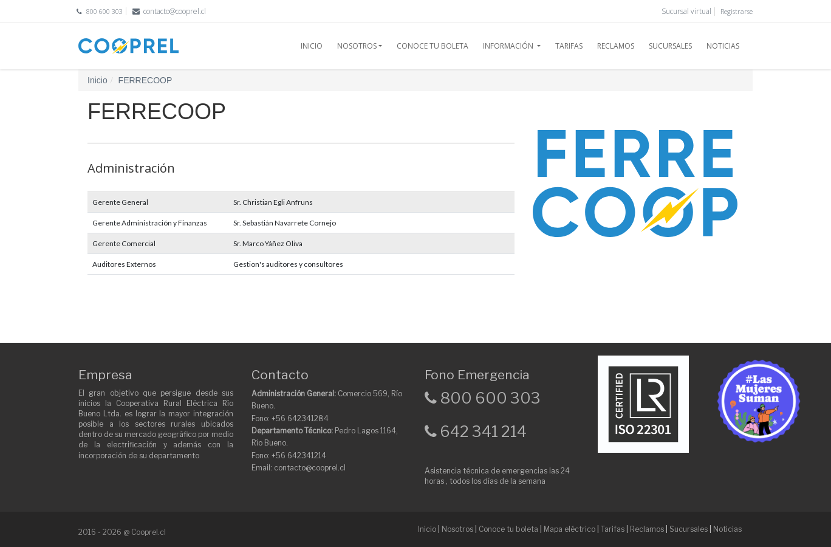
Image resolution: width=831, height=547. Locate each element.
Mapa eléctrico (569, 529)
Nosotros (457, 529)
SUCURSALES (670, 46)
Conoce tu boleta (508, 529)
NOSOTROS (357, 46)
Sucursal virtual (686, 11)
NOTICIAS (722, 46)
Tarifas (612, 529)
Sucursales (688, 529)
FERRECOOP (145, 80)
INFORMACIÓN (509, 46)
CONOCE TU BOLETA (432, 46)
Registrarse (736, 11)
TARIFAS (569, 46)
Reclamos (647, 529)
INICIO (312, 46)
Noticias (727, 529)
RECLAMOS (615, 46)
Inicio (97, 80)
